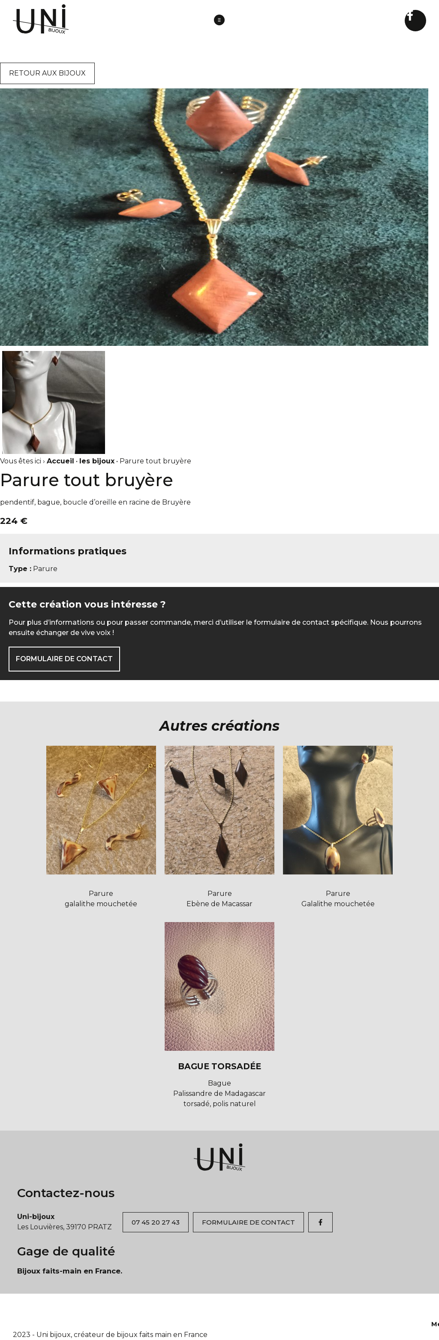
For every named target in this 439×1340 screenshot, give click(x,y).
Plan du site (376, 1309)
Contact (268, 1309)
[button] (219, 20)
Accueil (60, 461)
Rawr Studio (325, 1324)
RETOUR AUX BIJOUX (47, 73)
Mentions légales (319, 1309)
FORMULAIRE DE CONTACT (64, 659)
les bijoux (96, 461)
